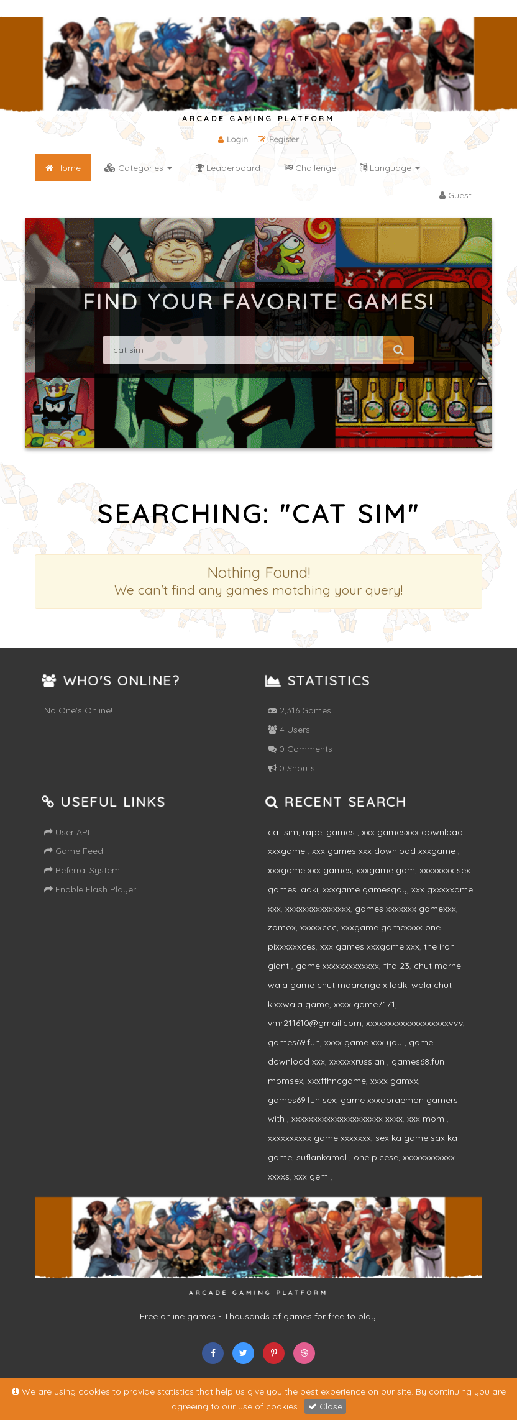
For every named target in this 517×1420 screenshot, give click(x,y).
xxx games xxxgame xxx (369, 946)
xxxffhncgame (337, 1080)
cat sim (283, 832)
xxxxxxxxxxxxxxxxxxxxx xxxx (347, 1118)
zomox (282, 927)
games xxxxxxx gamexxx (405, 908)
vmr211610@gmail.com (315, 1022)
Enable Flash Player (90, 889)
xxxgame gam (385, 870)
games (341, 832)
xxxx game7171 (364, 1004)
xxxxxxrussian (358, 1061)
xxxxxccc (318, 927)
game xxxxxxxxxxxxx (337, 965)
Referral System (82, 870)
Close (325, 1406)
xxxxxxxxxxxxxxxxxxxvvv (414, 1022)
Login (233, 139)
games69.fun (294, 1042)
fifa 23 (396, 965)
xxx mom (427, 1118)
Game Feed (73, 850)
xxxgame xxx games (310, 870)
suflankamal (322, 1157)
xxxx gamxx (394, 1080)
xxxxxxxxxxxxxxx (317, 908)
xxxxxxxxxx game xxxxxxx (319, 1137)
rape (312, 832)
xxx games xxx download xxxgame (385, 850)
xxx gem (312, 1176)
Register (278, 139)
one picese (376, 1157)
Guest (455, 195)
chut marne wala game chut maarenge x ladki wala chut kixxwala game (364, 985)
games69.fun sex (302, 1100)
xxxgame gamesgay (365, 889)
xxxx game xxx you (364, 1042)
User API (66, 832)
